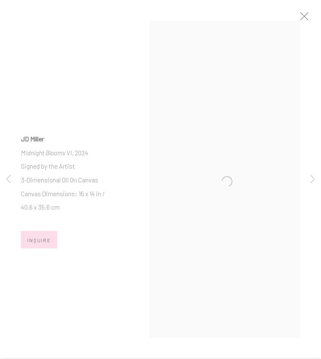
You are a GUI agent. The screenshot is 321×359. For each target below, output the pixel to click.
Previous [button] (8, 179)
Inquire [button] (39, 245)
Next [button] (312, 179)
